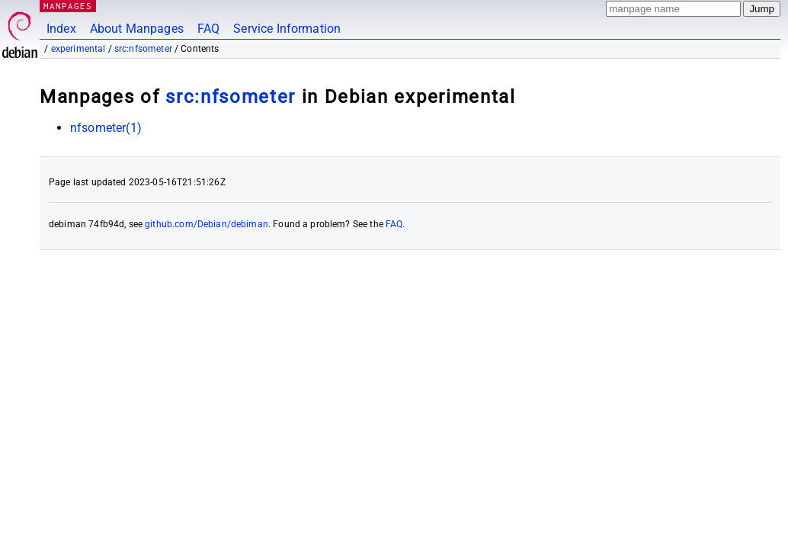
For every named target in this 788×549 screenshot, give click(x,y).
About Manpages (137, 28)
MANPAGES (67, 6)
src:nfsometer (143, 48)
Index (61, 28)
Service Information (287, 28)
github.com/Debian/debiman (206, 224)
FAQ (208, 28)
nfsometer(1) (106, 127)
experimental (78, 48)
